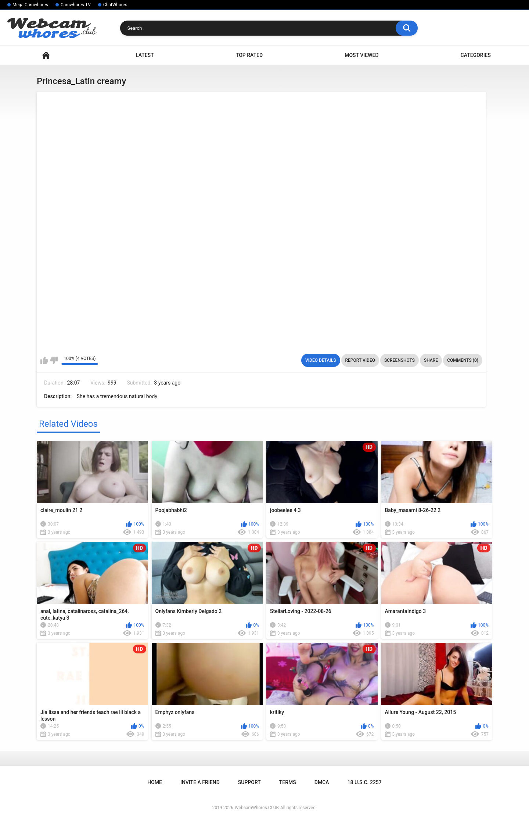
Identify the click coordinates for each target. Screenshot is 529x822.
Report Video (360, 360)
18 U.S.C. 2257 (365, 782)
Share (431, 360)
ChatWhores (115, 4)
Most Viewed (361, 55)
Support (249, 782)
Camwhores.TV (76, 4)
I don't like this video (54, 360)
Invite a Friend (200, 782)
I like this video (44, 360)
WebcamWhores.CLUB (257, 807)
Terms (287, 782)
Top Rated (249, 55)
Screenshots (399, 360)
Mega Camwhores (30, 4)
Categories (476, 55)
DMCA (321, 782)
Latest (145, 55)
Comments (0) (462, 360)
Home (46, 55)
